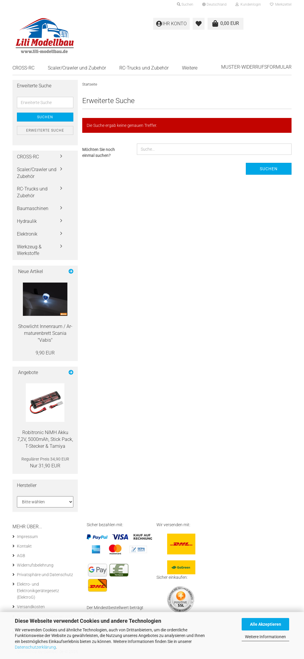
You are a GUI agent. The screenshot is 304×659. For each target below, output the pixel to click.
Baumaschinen (32, 208)
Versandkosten (31, 606)
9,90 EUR (45, 353)
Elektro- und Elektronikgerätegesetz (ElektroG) (38, 591)
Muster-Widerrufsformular (256, 67)
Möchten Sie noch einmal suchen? (98, 152)
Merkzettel (281, 4)
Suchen (269, 168)
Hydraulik (27, 221)
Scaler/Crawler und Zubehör (77, 68)
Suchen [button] (185, 4)
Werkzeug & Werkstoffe (29, 250)
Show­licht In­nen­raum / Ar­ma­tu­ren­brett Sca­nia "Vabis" (45, 333)
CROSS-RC (23, 68)
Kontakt (24, 546)
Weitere (189, 68)
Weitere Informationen (265, 636)
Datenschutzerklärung (35, 647)
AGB (21, 555)
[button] (214, 4)
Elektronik (27, 234)
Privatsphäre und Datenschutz (45, 574)
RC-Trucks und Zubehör (144, 68)
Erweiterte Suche (45, 130)
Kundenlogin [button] (248, 4)
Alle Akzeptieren (265, 624)
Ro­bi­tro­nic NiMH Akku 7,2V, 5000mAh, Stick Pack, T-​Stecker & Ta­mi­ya (45, 439)
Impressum (27, 536)
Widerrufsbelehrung (35, 565)
